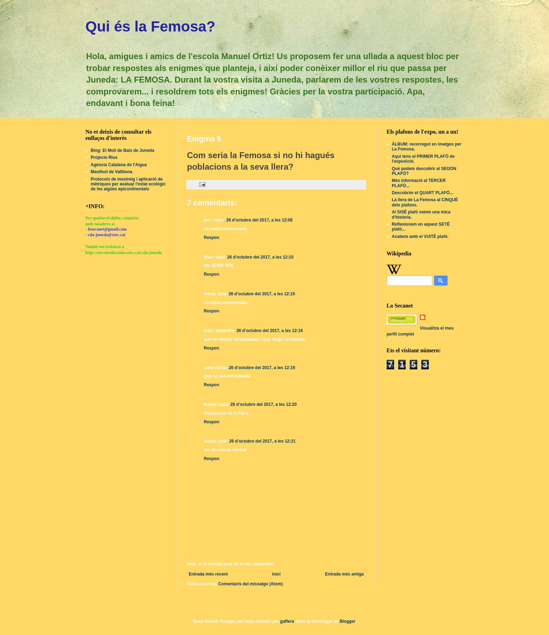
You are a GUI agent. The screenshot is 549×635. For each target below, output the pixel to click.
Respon (211, 237)
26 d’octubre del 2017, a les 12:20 (263, 404)
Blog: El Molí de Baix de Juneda (122, 150)
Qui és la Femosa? (150, 26)
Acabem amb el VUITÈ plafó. (420, 236)
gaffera (287, 621)
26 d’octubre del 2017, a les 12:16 (269, 330)
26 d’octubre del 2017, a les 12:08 (259, 220)
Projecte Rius (104, 157)
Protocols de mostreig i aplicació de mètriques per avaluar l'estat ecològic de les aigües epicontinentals (128, 184)
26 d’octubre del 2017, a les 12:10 (260, 257)
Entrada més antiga (344, 574)
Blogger (347, 621)
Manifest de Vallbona (111, 171)
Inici (276, 574)
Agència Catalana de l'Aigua (119, 164)
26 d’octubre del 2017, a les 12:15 (262, 293)
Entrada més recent (208, 574)
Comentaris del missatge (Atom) (250, 583)
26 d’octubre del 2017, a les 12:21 (262, 441)
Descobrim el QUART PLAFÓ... (422, 192)
